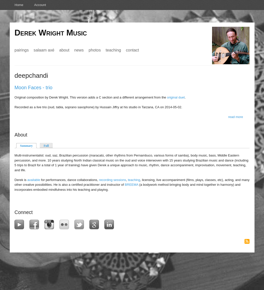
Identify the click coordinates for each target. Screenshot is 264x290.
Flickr (65, 224)
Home (19, 5)
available (33, 180)
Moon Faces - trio (33, 87)
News (79, 50)
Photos (95, 50)
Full (46, 146)
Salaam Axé (44, 50)
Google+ (95, 224)
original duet (176, 97)
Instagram (50, 224)
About (64, 50)
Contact (132, 50)
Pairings (21, 50)
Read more (235, 117)
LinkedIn (110, 224)
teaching (134, 180)
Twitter (80, 224)
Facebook (35, 224)
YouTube (20, 224)
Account (40, 5)
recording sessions (112, 180)
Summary (28, 145)
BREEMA (131, 184)
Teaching (113, 50)
